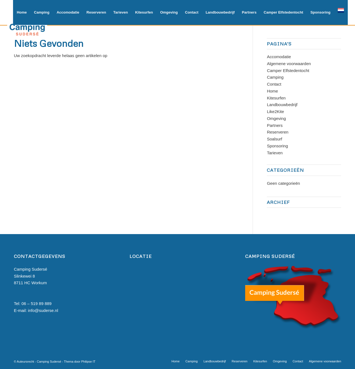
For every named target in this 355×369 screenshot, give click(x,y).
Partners (275, 125)
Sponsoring (277, 146)
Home (272, 91)
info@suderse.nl (43, 310)
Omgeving (276, 118)
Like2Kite (275, 111)
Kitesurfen (276, 98)
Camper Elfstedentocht (288, 70)
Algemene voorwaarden (289, 63)
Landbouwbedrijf (282, 104)
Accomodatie (279, 56)
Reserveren (277, 132)
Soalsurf (274, 139)
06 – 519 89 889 (37, 303)
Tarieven (275, 152)
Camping (275, 77)
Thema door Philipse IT (79, 361)
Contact (274, 84)
